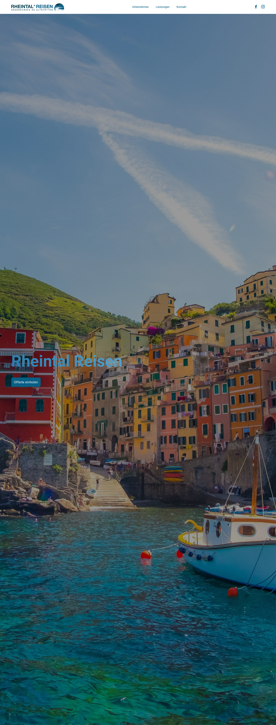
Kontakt (181, 7)
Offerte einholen (26, 382)
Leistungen (163, 7)
